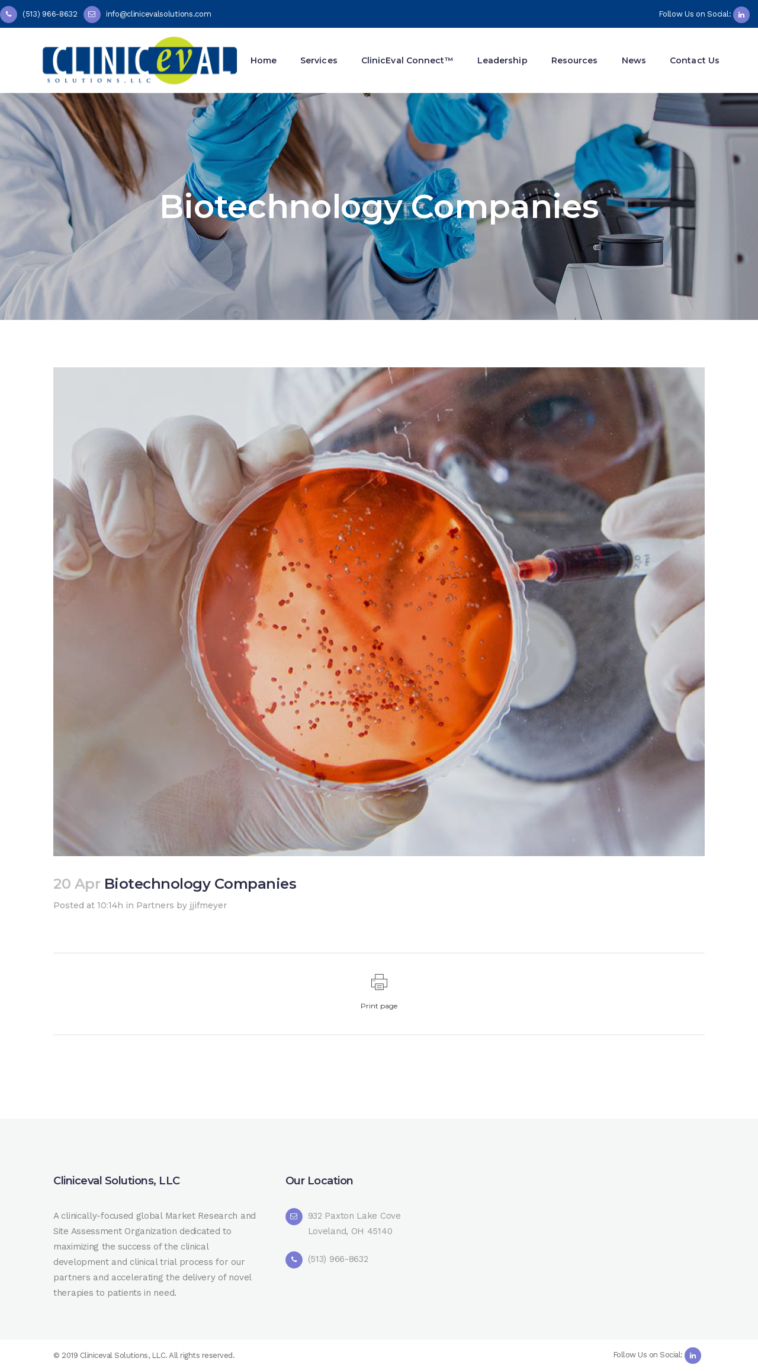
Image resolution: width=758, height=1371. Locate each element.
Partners (155, 905)
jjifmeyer (208, 905)
